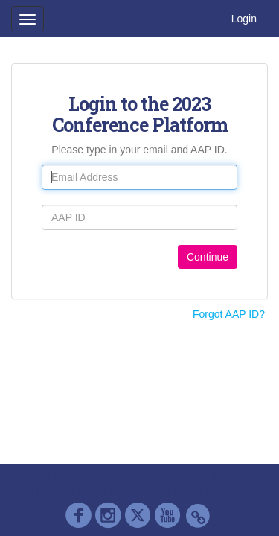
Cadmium (107, 475)
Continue (207, 257)
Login (244, 19)
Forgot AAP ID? (229, 314)
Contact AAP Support (199, 475)
